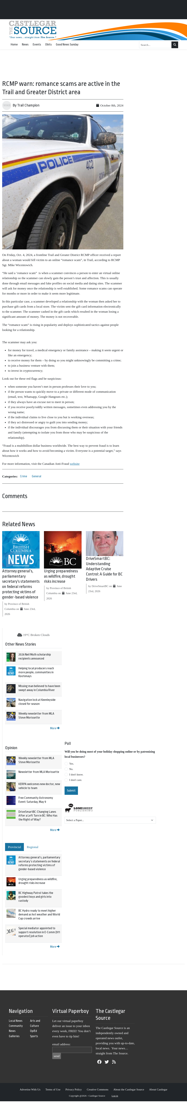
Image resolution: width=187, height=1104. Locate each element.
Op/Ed (33, 1031)
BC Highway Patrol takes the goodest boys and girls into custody (35, 896)
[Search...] (155, 44)
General (36, 476)
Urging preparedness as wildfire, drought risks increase (61, 576)
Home (14, 44)
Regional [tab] (32, 847)
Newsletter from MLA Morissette (38, 772)
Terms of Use (52, 1089)
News (25, 44)
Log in (115, 1095)
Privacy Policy (73, 1089)
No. (71, 769)
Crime (23, 476)
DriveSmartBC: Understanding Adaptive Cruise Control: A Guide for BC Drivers (104, 569)
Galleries (14, 1036)
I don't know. (76, 774)
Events (37, 44)
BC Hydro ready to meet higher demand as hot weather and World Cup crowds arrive (39, 914)
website (75, 464)
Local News (15, 1020)
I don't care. (75, 780)
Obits (48, 44)
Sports (34, 1036)
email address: (61, 1044)
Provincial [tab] (14, 847)
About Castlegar (158, 1089)
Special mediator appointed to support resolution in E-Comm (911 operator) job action (39, 932)
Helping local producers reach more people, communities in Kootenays (36, 672)
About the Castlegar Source (128, 1089)
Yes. (71, 763)
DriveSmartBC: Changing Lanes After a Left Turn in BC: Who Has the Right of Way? (37, 815)
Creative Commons (97, 1089)
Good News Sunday (67, 44)
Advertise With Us (30, 1089)
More (55, 728)
